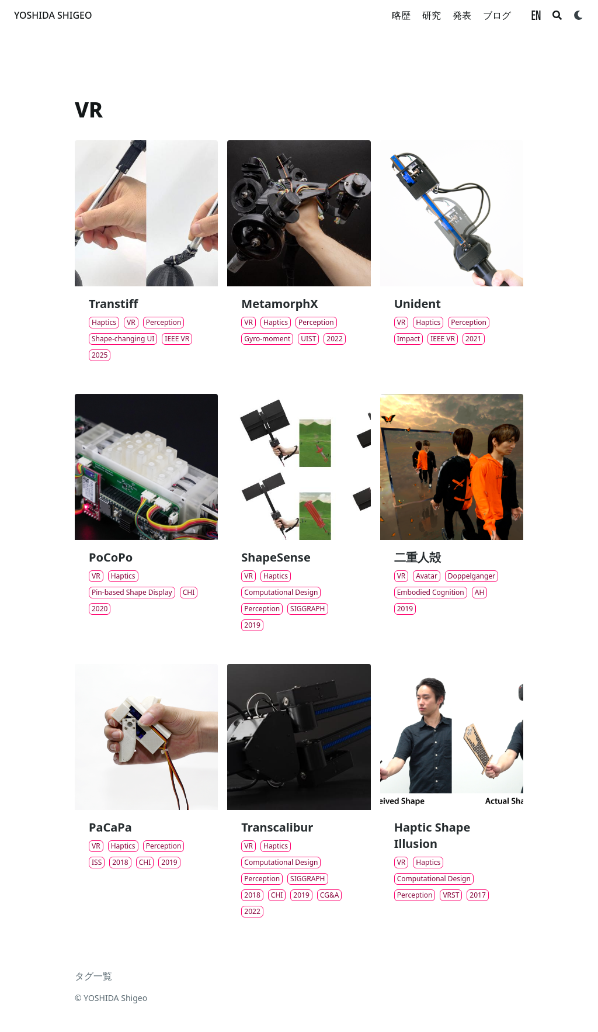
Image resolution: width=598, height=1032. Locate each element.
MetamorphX (279, 303)
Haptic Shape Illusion (432, 835)
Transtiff (113, 303)
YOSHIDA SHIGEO (53, 15)
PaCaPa (110, 827)
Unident (417, 303)
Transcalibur (277, 827)
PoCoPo (111, 557)
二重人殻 (417, 557)
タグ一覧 (93, 975)
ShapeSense (276, 557)
